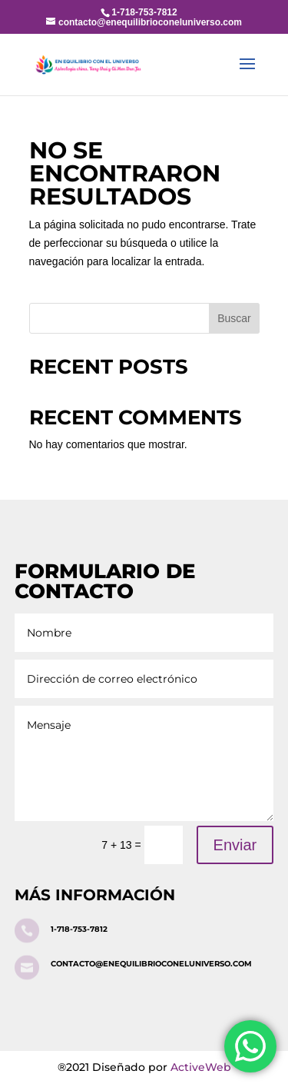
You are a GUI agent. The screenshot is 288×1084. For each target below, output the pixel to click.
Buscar (234, 318)
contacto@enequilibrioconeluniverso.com (151, 964)
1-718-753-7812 (79, 929)
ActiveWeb (200, 1067)
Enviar (235, 844)
